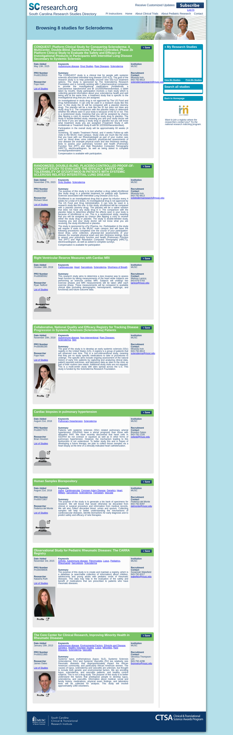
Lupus (106, 561)
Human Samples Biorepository (55, 481)
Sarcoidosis (86, 267)
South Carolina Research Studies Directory (62, 14)
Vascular (109, 492)
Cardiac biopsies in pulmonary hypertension (65, 411)
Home (128, 13)
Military (61, 492)
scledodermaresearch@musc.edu (147, 198)
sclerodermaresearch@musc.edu (147, 82)
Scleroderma (116, 66)
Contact (198, 13)
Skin (74, 340)
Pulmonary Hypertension (70, 421)
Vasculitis (87, 650)
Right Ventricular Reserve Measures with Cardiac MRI (72, 257)
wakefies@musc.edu (141, 576)
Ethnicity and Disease (114, 645)
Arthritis (62, 561)
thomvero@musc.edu (141, 663)
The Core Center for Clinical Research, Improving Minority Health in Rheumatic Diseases (82, 636)
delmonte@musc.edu (141, 506)
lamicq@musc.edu (140, 283)
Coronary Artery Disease (93, 490)
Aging (61, 490)
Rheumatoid (64, 563)
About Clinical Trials (146, 13)
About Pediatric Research (176, 13)
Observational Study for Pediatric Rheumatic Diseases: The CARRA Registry (82, 552)
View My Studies (172, 80)
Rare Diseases (102, 66)
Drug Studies (86, 66)
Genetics (111, 490)
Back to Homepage (174, 98)
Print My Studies (194, 80)
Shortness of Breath (117, 267)
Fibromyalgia (95, 561)
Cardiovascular (65, 267)
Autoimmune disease (68, 66)
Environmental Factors (91, 645)
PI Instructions (114, 13)
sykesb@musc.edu (140, 437)
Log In (190, 9)
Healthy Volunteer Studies (81, 647)
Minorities (107, 647)
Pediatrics (115, 561)
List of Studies (41, 88)
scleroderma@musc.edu (143, 353)
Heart (77, 267)
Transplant (98, 492)
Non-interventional (89, 337)
